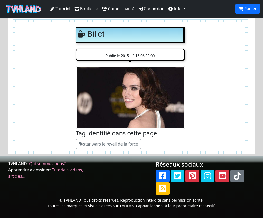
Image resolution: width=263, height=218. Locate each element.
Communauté (118, 9)
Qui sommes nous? (47, 164)
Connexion (152, 9)
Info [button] (175, 9)
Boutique (86, 9)
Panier (248, 9)
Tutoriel (60, 9)
